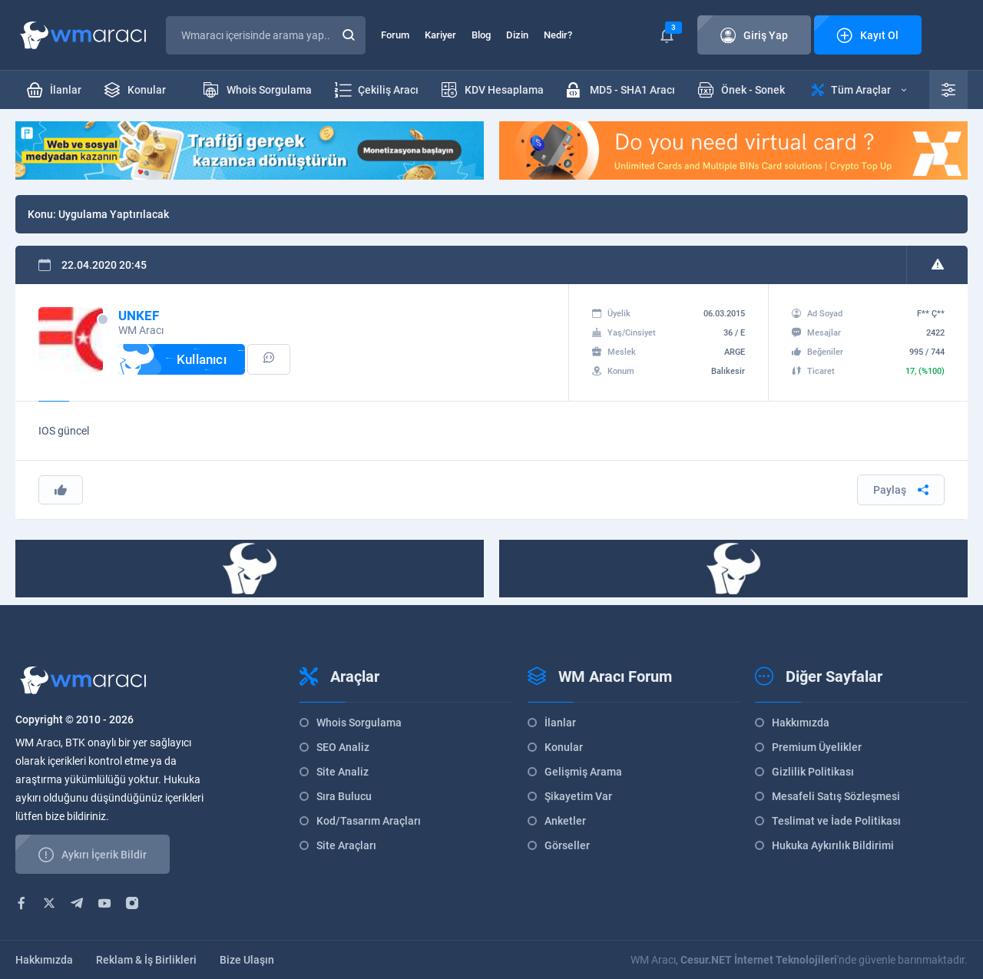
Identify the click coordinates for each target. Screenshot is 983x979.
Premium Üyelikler (817, 747)
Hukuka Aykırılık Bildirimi (833, 845)
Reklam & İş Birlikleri (146, 960)
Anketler (565, 821)
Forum (395, 35)
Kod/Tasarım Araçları (368, 821)
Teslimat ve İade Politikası (836, 821)
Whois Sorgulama (359, 722)
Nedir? (558, 35)
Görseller (567, 845)
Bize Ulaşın (247, 960)
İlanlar (560, 722)
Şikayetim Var (578, 796)
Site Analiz (342, 772)
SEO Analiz (342, 747)
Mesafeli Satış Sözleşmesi (836, 796)
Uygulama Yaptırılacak (113, 214)
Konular (563, 747)
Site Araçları (346, 845)
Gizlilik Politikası (813, 772)
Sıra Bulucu (344, 796)
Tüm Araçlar (859, 90)
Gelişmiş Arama (583, 772)
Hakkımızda (800, 722)
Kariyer (440, 35)
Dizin (517, 35)
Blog (481, 35)
